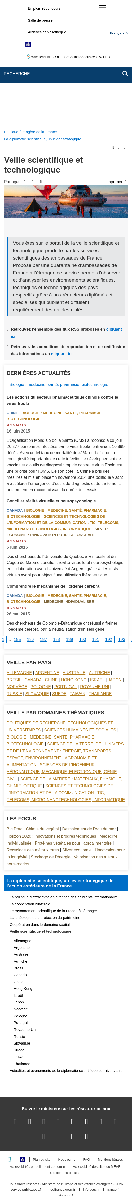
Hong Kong (74, 558)
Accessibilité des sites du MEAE (96, 1044)
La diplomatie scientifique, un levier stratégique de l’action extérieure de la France (60, 761)
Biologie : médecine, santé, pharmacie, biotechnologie (59, 262)
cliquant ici (62, 231)
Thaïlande (100, 571)
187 (43, 517)
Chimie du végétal (42, 707)
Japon (114, 558)
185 (17, 517)
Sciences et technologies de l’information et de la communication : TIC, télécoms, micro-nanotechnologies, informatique (63, 400)
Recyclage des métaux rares (33, 728)
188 (56, 517)
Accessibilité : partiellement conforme (37, 1044)
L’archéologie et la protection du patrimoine (45, 795)
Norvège (17, 564)
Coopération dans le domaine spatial (40, 802)
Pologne (41, 564)
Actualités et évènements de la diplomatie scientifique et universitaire (66, 948)
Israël (97, 558)
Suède (59, 571)
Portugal (65, 564)
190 (82, 517)
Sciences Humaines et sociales (80, 608)
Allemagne (19, 550)
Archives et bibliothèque (47, 32)
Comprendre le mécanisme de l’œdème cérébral (54, 464)
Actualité (17, 303)
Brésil (14, 558)
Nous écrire (66, 1037)
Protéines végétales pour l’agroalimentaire (74, 721)
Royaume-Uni (94, 564)
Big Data (14, 707)
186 (30, 517)
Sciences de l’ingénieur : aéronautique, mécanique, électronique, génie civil (62, 649)
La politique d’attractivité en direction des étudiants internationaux (63, 775)
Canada (15, 388)
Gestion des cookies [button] (65, 1050)
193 (121, 517)
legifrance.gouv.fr (62, 1067)
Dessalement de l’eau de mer (89, 707)
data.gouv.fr (65, 1073)
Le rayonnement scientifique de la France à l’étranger (53, 789)
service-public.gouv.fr (26, 1067)
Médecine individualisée (69, 479)
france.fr (113, 1067)
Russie (14, 571)
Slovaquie (37, 571)
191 (95, 517)
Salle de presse (40, 20)
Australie (74, 550)
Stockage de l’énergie (51, 735)
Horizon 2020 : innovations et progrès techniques (51, 714)
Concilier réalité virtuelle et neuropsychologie (51, 379)
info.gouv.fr (91, 1067)
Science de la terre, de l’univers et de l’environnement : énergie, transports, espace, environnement (65, 629)
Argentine (47, 550)
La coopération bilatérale (30, 782)
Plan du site (41, 1037)
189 (69, 517)
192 (108, 517)
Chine (12, 291)
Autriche (99, 550)
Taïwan (77, 571)
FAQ (86, 1037)
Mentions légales (110, 1037)
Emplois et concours (44, 8)
